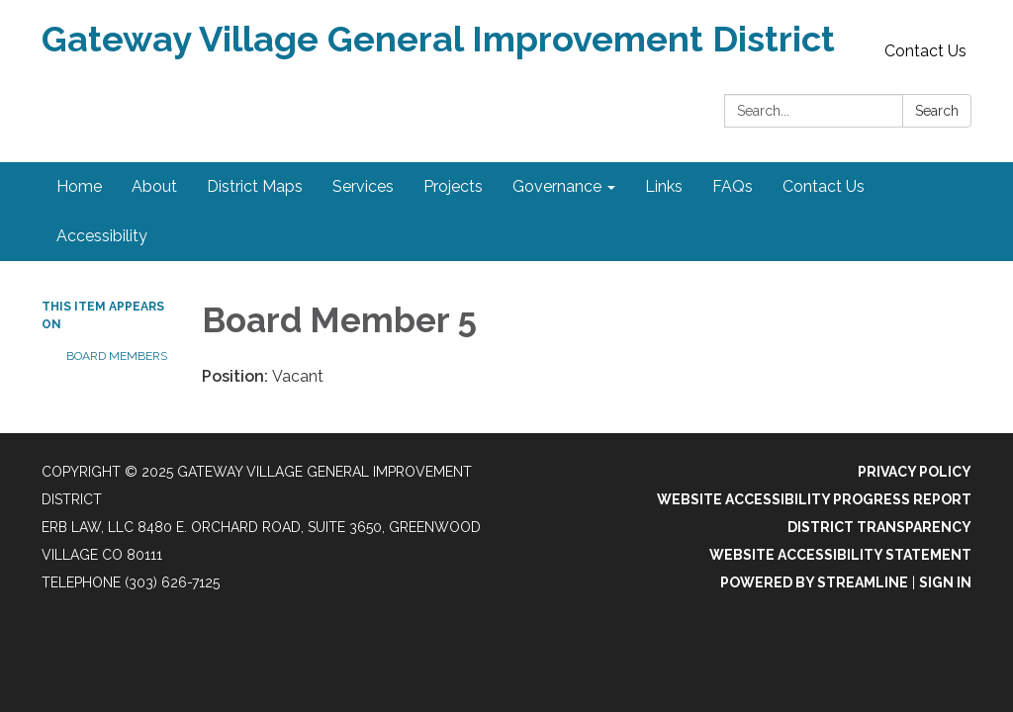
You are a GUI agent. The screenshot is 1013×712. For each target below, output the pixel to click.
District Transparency (879, 527)
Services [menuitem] (363, 186)
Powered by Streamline (814, 582)
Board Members (116, 356)
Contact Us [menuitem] (824, 186)
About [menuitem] (154, 186)
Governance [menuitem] (556, 186)
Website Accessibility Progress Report (814, 499)
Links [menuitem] (664, 186)
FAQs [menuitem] (732, 186)
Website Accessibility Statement (840, 555)
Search (937, 111)
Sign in (945, 582)
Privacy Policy (914, 472)
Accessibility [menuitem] (101, 235)
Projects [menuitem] (453, 186)
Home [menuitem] (79, 186)
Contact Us (925, 51)
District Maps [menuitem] (255, 186)
